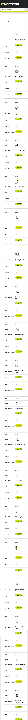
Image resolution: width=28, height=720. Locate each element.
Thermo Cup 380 (19, 76)
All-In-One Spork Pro (20, 444)
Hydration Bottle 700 (20, 150)
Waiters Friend (18, 553)
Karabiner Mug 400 (19, 334)
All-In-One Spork (19, 408)
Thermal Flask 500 (19, 187)
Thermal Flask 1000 (19, 223)
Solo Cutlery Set (19, 517)
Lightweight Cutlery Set (20, 480)
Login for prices (18, 46)
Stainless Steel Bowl (20, 664)
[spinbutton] (18, 52)
